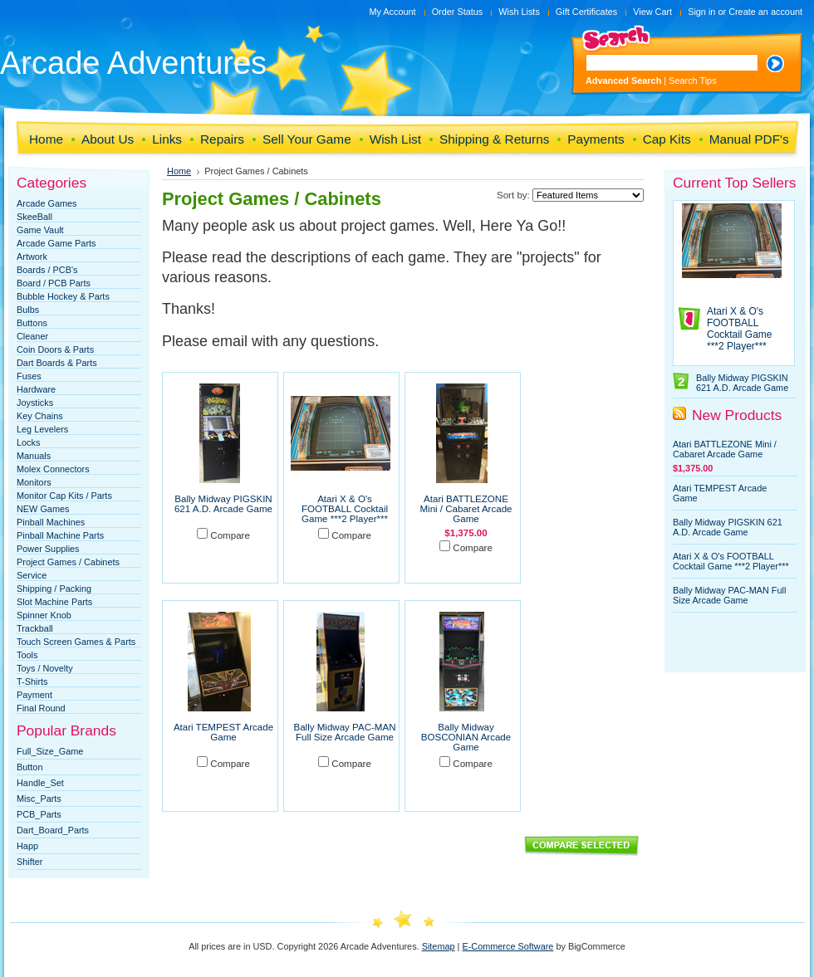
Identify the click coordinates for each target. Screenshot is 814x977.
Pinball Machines (51, 522)
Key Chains (40, 416)
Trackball (35, 628)
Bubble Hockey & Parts (63, 296)
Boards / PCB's (47, 270)
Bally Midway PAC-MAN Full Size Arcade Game (345, 732)
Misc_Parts (39, 799)
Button (29, 767)
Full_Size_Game (50, 751)
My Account (392, 12)
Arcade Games (47, 203)
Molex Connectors (53, 469)
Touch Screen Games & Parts (76, 642)
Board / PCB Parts (54, 283)
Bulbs (28, 310)
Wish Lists (519, 12)
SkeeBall (34, 217)
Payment (34, 695)
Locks (28, 442)
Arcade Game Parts (56, 243)
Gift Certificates (586, 12)
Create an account (765, 12)
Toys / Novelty (45, 668)
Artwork (32, 256)
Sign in (701, 12)
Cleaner (32, 336)
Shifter (29, 862)
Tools (27, 655)
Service (32, 575)
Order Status (457, 12)
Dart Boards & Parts (57, 363)
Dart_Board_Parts (53, 830)
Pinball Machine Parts (60, 535)
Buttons (32, 323)
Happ (27, 846)
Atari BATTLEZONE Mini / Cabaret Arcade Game (465, 509)
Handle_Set (40, 783)
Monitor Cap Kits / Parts (64, 496)
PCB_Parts (39, 814)
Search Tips (692, 80)
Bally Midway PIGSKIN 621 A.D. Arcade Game (223, 504)
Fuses (29, 376)
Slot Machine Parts (54, 602)
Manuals (34, 456)
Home (179, 171)
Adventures (133, 63)
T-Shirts (32, 681)
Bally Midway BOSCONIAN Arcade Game (466, 737)
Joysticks (35, 403)
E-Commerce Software (507, 946)
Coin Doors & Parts (55, 349)
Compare (230, 535)
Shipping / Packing (54, 589)
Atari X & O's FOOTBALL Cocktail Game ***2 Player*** (345, 509)
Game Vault (40, 230)
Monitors (34, 482)
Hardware (36, 389)
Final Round (41, 708)
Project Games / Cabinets (68, 562)
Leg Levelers (42, 429)
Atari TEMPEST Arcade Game (223, 732)
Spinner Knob (44, 615)
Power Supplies (48, 549)
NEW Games (43, 509)
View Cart (652, 12)
